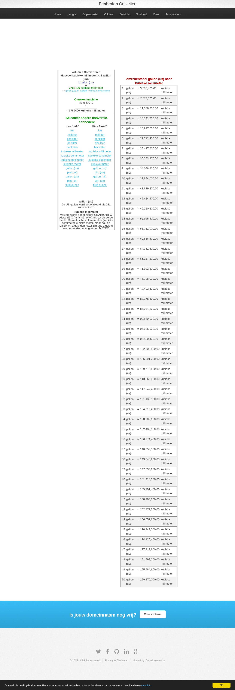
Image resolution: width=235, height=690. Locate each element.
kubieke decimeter (72, 159)
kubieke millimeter (72, 151)
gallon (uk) (72, 176)
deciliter (72, 143)
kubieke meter (72, 164)
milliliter (72, 134)
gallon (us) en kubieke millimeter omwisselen (87, 90)
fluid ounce (72, 184)
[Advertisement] (117, 47)
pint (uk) (72, 180)
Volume (108, 14)
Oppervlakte (90, 14)
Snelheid (141, 14)
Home (57, 14)
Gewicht (125, 14)
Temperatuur (173, 14)
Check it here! (152, 614)
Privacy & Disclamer (116, 660)
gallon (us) (72, 168)
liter (72, 130)
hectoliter (72, 147)
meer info (146, 685)
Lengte (72, 14)
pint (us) (72, 172)
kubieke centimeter (72, 155)
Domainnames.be (155, 660)
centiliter (72, 138)
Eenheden (117, 3)
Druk (156, 14)
